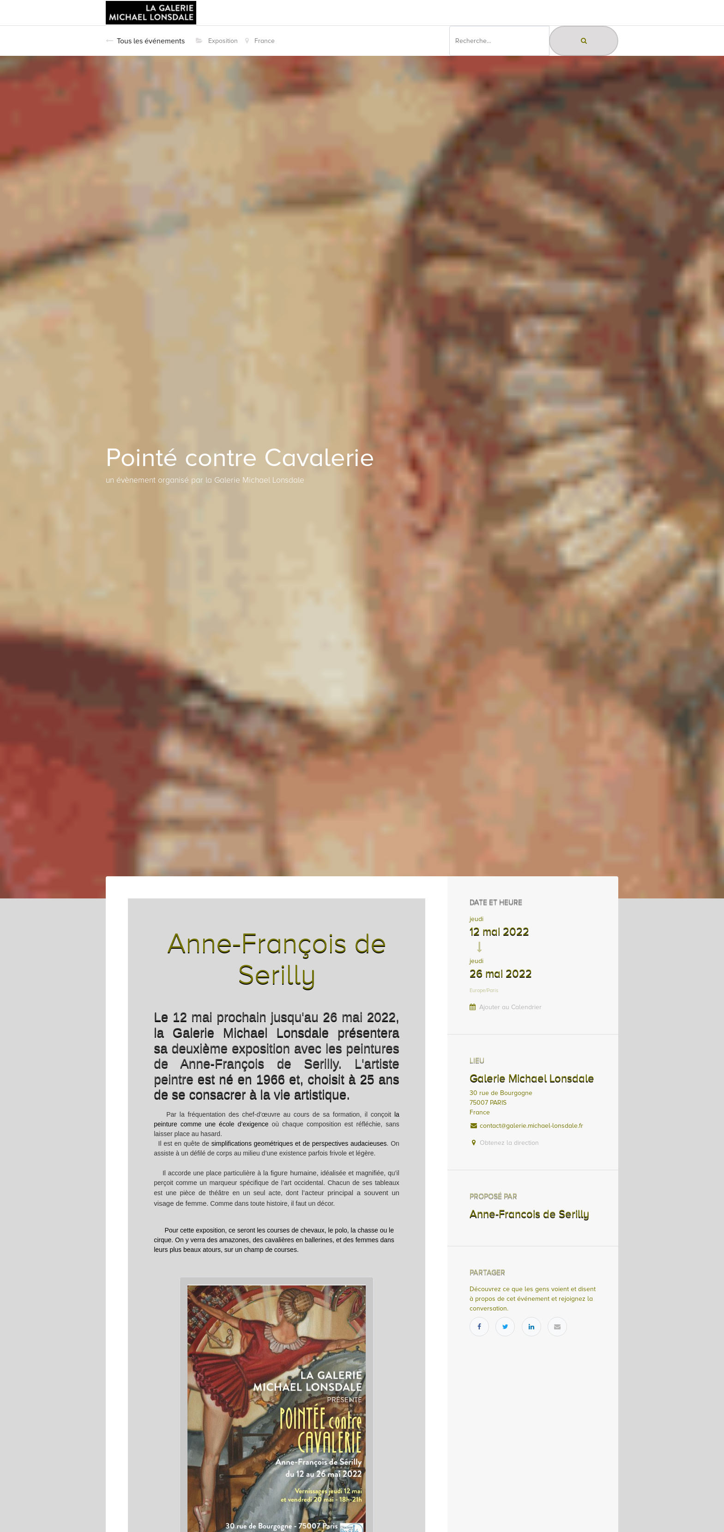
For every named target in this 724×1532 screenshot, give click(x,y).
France (260, 41)
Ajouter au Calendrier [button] (510, 1007)
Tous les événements (145, 41)
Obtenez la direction (509, 1143)
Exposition (217, 41)
